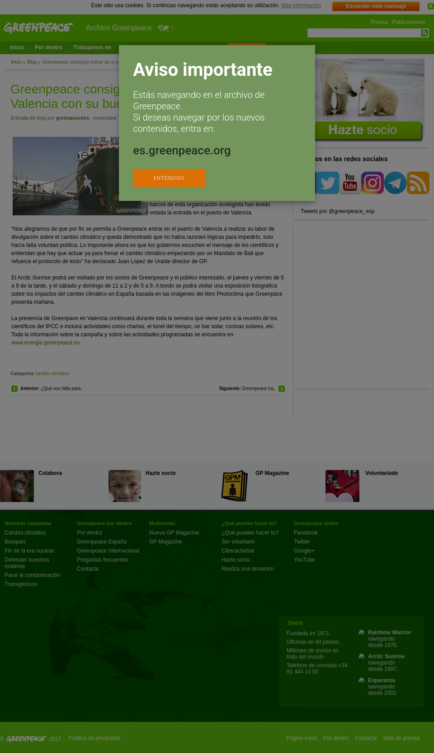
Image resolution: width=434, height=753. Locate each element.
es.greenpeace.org (182, 150)
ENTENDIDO (169, 178)
